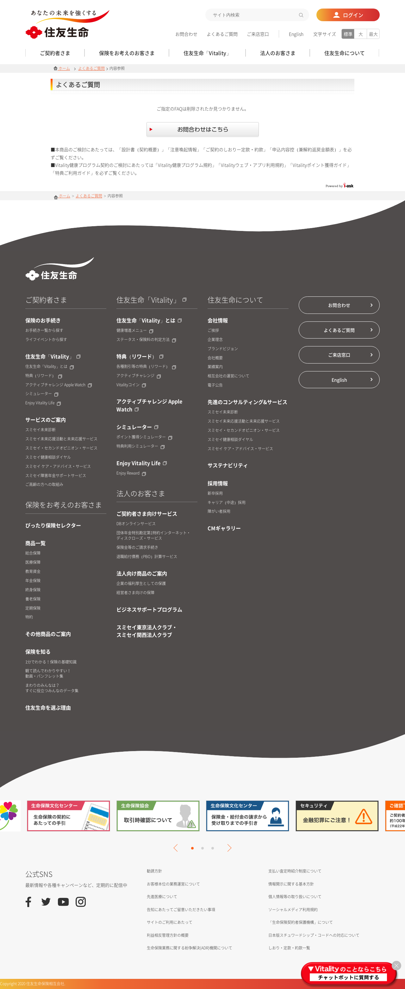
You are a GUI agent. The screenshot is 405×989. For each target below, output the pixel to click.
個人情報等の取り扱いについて (294, 896)
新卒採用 (215, 493)
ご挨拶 (213, 330)
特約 (29, 617)
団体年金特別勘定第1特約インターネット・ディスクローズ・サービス (153, 535)
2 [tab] (202, 848)
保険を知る (38, 651)
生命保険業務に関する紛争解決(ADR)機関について (189, 948)
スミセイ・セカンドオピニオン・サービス (61, 448)
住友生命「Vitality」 (52, 356)
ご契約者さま (46, 299)
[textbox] (257, 15)
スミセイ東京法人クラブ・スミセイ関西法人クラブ (146, 630)
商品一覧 (35, 543)
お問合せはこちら (202, 130)
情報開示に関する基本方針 (291, 884)
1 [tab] (192, 848)
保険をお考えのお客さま (63, 504)
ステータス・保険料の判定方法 (146, 339)
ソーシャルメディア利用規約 (293, 909)
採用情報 (218, 483)
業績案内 (215, 367)
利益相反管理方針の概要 (168, 935)
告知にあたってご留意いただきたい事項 (181, 909)
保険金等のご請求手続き (137, 547)
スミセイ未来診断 (40, 429)
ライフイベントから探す (46, 339)
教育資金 (32, 571)
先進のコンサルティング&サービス (247, 402)
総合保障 (32, 553)
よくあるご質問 (222, 34)
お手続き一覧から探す (44, 330)
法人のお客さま (140, 493)
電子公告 (215, 385)
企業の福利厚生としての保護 (141, 583)
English (296, 34)
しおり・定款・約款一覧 (289, 948)
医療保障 (32, 562)
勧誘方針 (154, 871)
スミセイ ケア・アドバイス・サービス (58, 466)
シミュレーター (41, 393)
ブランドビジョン (223, 348)
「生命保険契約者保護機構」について (300, 922)
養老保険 (32, 599)
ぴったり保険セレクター (53, 525)
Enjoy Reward (131, 473)
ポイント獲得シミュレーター (144, 437)
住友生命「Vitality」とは (49, 366)
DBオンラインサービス (136, 523)
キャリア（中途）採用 (227, 502)
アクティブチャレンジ (138, 375)
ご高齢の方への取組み (44, 484)
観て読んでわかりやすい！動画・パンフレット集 (48, 673)
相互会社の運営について (228, 376)
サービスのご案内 (45, 419)
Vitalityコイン (131, 385)
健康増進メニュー (134, 330)
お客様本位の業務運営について (173, 884)
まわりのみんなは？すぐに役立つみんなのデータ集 (51, 688)
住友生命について (235, 299)
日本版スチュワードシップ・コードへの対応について (313, 935)
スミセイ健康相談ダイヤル (48, 457)
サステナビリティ (228, 465)
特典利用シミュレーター (140, 446)
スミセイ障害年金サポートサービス (55, 475)
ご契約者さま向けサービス (146, 513)
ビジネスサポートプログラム (149, 609)
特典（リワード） (43, 375)
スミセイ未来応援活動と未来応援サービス (61, 439)
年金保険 (32, 580)
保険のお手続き (43, 320)
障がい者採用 (219, 511)
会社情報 (218, 320)
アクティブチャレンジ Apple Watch (58, 385)
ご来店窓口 (258, 34)
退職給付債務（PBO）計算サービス (146, 556)
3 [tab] (212, 848)
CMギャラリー (224, 528)
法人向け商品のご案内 (141, 573)
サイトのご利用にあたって (169, 922)
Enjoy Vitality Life (43, 403)
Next (227, 848)
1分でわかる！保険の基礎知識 (51, 662)
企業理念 (215, 339)
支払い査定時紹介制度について (294, 871)
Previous (177, 848)
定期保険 (32, 608)
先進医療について (162, 896)
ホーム (61, 68)
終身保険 (32, 590)
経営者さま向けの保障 (135, 592)
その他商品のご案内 (48, 634)
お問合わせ (186, 34)
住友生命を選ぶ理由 (48, 707)
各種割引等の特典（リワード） (146, 366)
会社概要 (215, 358)
